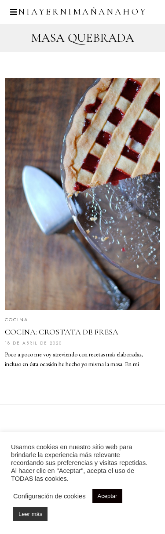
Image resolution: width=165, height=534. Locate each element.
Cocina (16, 319)
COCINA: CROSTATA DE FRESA (61, 332)
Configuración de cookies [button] (49, 496)
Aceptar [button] (107, 496)
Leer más (30, 514)
